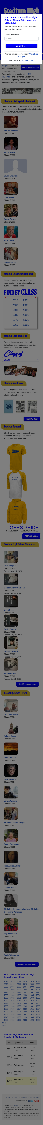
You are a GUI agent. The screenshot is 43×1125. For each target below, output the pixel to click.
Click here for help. (27, 60)
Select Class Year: (11, 35)
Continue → (21, 46)
